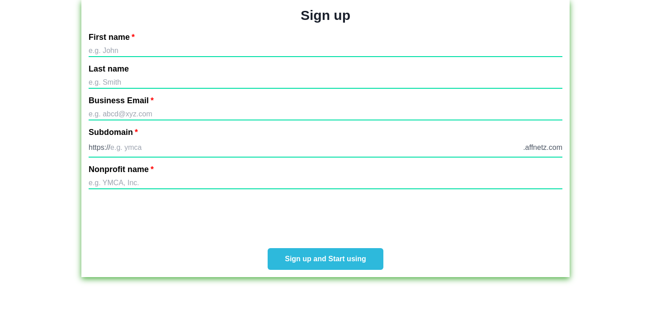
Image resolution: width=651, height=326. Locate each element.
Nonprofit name (121, 169)
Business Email (121, 100)
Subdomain (113, 132)
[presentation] (325, 216)
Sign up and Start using (325, 259)
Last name (109, 68)
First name (112, 37)
